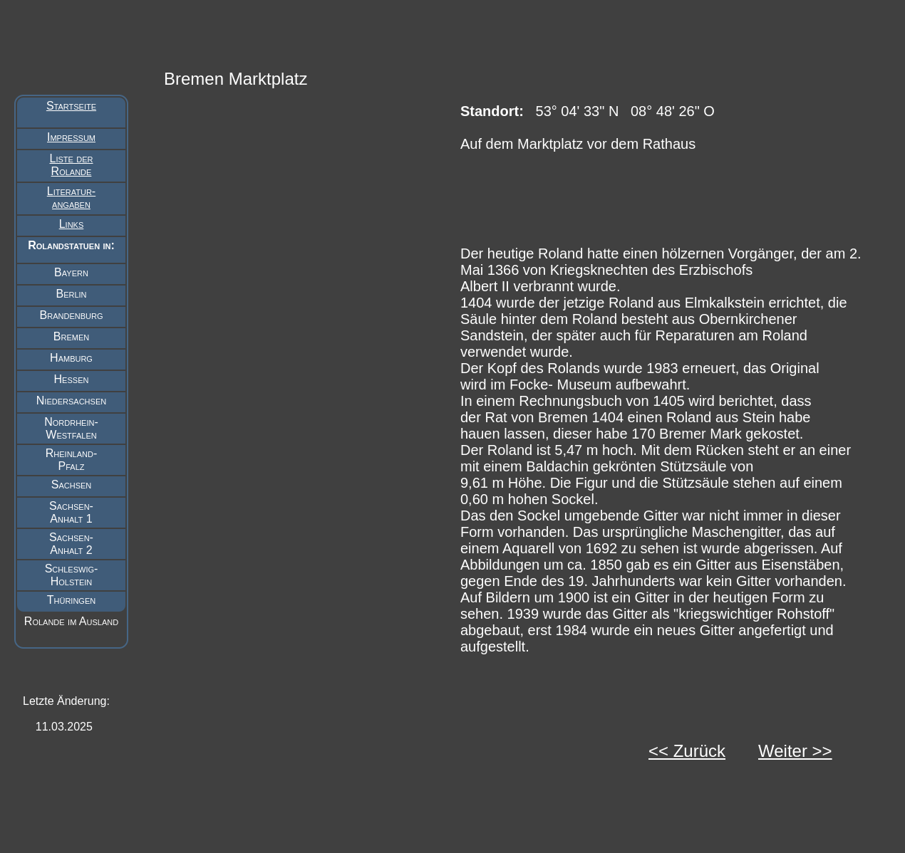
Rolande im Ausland (71, 621)
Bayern (71, 272)
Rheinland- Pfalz (72, 459)
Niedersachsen (71, 400)
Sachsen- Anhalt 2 (71, 543)
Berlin (71, 294)
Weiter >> (795, 750)
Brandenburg (71, 315)
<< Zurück (686, 750)
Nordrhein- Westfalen (71, 428)
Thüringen (71, 600)
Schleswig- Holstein (71, 574)
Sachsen (71, 484)
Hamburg (71, 358)
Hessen (71, 379)
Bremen (71, 336)
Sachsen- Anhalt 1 (71, 512)
